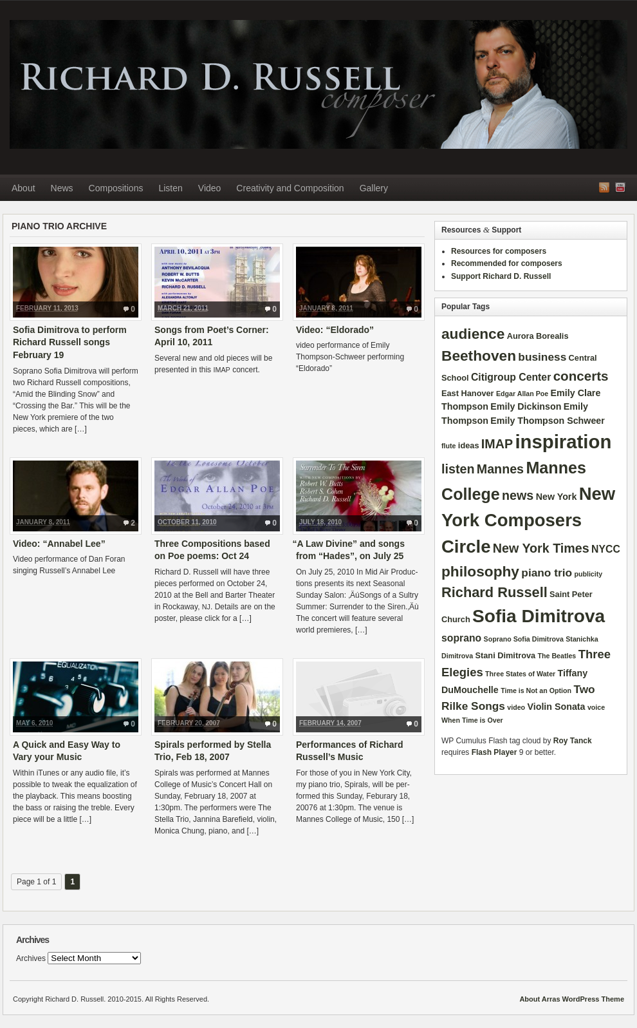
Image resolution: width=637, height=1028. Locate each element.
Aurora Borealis (538, 336)
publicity (588, 574)
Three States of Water (520, 674)
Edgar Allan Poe (522, 393)
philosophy (480, 571)
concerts (581, 375)
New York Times (541, 548)
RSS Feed (604, 187)
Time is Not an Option (536, 690)
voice (596, 707)
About (23, 188)
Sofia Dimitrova (538, 616)
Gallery (374, 188)
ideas (468, 445)
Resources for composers (498, 251)
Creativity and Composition (290, 188)
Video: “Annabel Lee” (59, 543)
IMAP (497, 444)
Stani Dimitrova (505, 655)
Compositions (116, 188)
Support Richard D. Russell (501, 276)
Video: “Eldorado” (335, 330)
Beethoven (478, 355)
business (542, 356)
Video (209, 188)
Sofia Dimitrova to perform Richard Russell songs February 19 (70, 342)
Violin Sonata (556, 706)
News (62, 188)
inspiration (563, 441)
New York (556, 496)
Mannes (500, 469)
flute (448, 446)
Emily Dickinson (525, 406)
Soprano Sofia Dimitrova (524, 639)
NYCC (605, 549)
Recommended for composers (506, 263)
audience (472, 333)
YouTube (620, 187)
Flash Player (494, 752)
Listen (170, 188)
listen (457, 469)
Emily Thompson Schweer (547, 420)
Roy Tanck (572, 740)
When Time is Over (472, 720)
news (517, 495)
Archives (31, 958)
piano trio (546, 572)
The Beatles (556, 656)
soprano (461, 638)
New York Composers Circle (528, 520)
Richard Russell (494, 592)
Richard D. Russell (318, 84)
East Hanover (467, 393)
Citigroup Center (511, 377)
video (516, 707)
